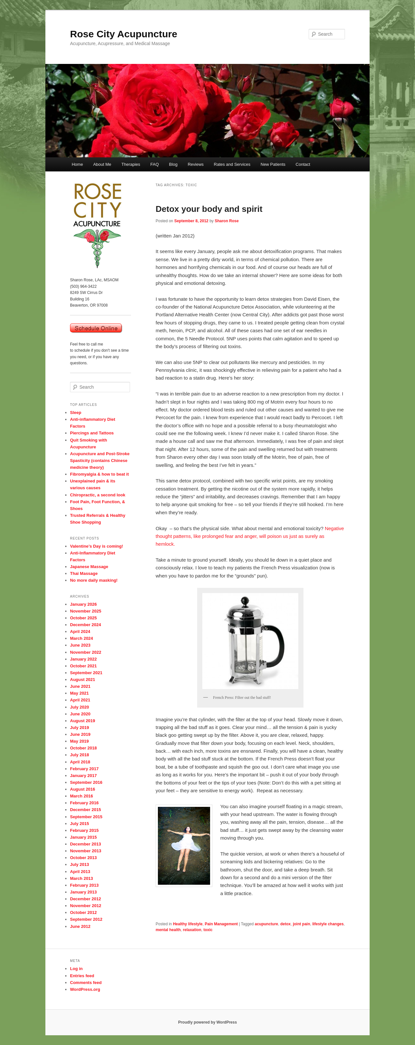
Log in (76, 968)
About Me (102, 164)
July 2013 (79, 864)
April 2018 (80, 761)
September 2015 (86, 816)
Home (77, 164)
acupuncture (266, 924)
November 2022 (85, 652)
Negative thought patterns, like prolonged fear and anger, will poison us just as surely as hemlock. (250, 536)
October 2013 (83, 857)
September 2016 (86, 782)
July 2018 (79, 754)
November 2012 (85, 905)
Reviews (196, 164)
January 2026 (83, 604)
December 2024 (85, 624)
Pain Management (221, 924)
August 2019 (82, 720)
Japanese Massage (89, 566)
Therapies (131, 164)
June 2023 (80, 645)
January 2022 (83, 659)
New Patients (273, 164)
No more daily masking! (94, 580)
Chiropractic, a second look (97, 494)
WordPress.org (85, 989)
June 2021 (80, 686)
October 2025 (83, 617)
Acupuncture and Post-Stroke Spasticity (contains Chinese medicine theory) (99, 460)
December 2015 (85, 809)
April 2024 (80, 631)
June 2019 (80, 734)
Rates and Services (232, 164)
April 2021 (80, 700)
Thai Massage (84, 573)
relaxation (192, 930)
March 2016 (81, 796)
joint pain (301, 924)
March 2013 (81, 878)
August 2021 (82, 679)
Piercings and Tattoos (92, 433)
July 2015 (79, 823)
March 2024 (81, 638)
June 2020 (80, 713)
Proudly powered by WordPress (207, 1022)
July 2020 (79, 707)
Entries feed (82, 975)
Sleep (75, 412)
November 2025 (85, 611)
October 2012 (83, 912)
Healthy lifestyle (187, 924)
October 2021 (83, 665)
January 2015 (83, 837)
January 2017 (83, 775)
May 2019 (79, 741)
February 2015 (84, 830)
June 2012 (80, 926)
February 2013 (84, 885)
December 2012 (85, 898)
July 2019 (79, 727)
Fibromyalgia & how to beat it (99, 474)
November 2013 (85, 850)
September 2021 (86, 672)
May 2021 (79, 693)
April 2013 (80, 871)
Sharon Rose (227, 221)
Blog (173, 164)
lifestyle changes (328, 924)
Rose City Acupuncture (123, 34)
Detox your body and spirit (209, 209)
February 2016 (84, 802)
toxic (207, 930)
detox (285, 924)
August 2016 (82, 789)
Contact (303, 164)
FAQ (154, 164)
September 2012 (86, 919)
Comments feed (86, 982)
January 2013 (83, 892)
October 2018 (83, 748)
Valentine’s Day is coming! (96, 546)
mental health (168, 930)
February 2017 (84, 768)
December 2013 (85, 844)
